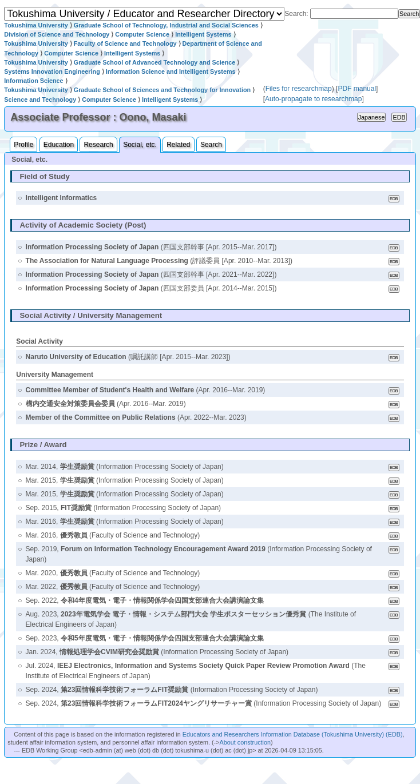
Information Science (33, 80)
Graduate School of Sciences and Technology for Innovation (162, 89)
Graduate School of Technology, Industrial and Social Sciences (166, 25)
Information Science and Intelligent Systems (171, 71)
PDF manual (357, 89)
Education (58, 145)
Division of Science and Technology (56, 34)
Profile (23, 145)
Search (211, 145)
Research (98, 145)
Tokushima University (36, 25)
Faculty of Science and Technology (125, 43)
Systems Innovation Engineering (52, 71)
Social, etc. (140, 145)
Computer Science (142, 34)
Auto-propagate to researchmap (313, 99)
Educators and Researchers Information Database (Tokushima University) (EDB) (293, 734)
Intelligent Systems (203, 34)
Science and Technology (40, 99)
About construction (245, 742)
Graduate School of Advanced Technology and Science (155, 62)
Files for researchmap (299, 89)
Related (178, 145)
